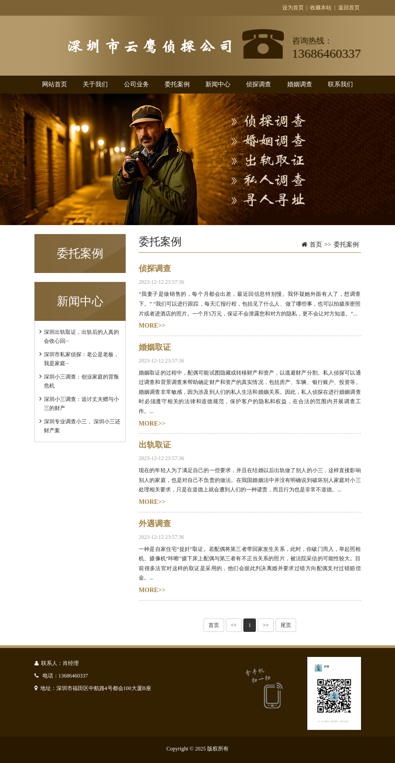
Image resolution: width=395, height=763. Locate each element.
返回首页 (349, 7)
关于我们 (95, 84)
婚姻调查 (299, 84)
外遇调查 (155, 523)
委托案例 (177, 84)
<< (234, 625)
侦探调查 (258, 84)
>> (266, 625)
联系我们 (340, 84)
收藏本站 (320, 7)
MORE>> (152, 325)
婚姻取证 (155, 347)
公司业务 (136, 84)
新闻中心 (217, 84)
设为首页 (293, 7)
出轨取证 (155, 444)
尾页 (285, 625)
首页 (316, 244)
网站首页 (54, 84)
